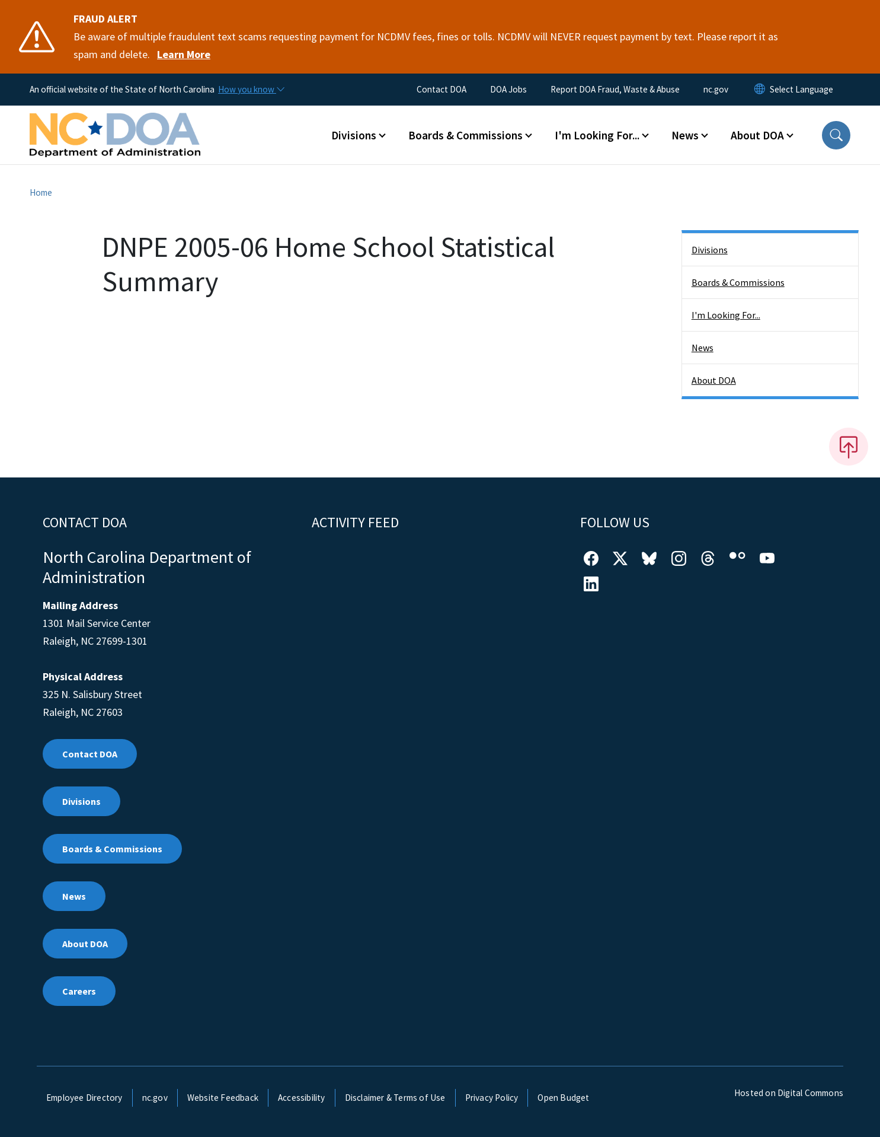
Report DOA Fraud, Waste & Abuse (615, 89)
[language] (801, 89)
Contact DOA (441, 89)
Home (41, 192)
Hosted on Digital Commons (788, 1092)
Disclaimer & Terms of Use (395, 1097)
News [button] (685, 135)
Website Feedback (222, 1097)
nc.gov (715, 89)
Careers (79, 991)
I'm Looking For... (726, 315)
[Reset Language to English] (759, 89)
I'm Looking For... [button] (597, 135)
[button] (836, 135)
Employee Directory (84, 1097)
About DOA (714, 380)
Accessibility (301, 1097)
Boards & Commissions (738, 282)
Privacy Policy (492, 1097)
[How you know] (250, 89)
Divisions (710, 250)
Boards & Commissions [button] (465, 135)
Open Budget (563, 1097)
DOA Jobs (508, 89)
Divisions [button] (353, 135)
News (702, 347)
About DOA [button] (757, 135)
